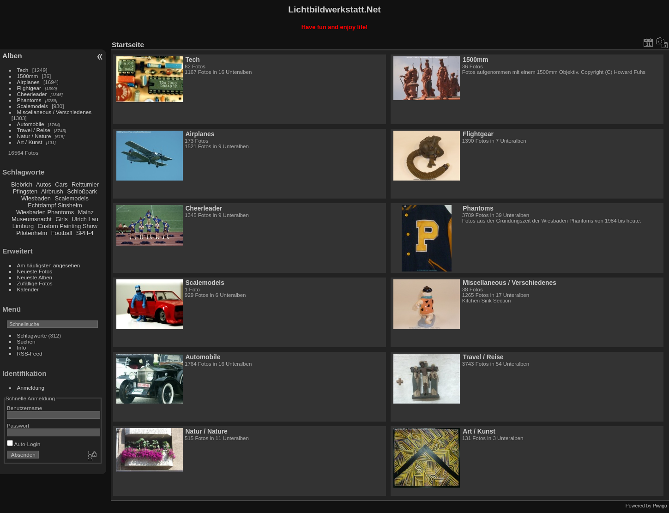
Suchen (26, 341)
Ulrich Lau (85, 219)
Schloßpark (82, 191)
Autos (43, 184)
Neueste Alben (35, 277)
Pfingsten (25, 191)
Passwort (18, 425)
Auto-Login (24, 444)
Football (61, 232)
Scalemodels (32, 106)
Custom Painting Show (67, 226)
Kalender (28, 289)
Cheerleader (32, 94)
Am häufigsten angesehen (48, 265)
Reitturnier (85, 184)
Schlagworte (32, 335)
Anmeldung (31, 388)
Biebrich (21, 184)
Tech (23, 70)
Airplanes (28, 82)
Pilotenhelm (31, 232)
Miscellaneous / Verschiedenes (54, 112)
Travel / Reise (33, 130)
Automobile (30, 124)
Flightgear (29, 88)
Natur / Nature (34, 136)
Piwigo (660, 505)
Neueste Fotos (35, 271)
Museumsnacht (32, 219)
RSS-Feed (29, 353)
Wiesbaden (36, 198)
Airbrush (52, 191)
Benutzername (24, 408)
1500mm (27, 76)
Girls (61, 219)
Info (21, 347)
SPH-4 (85, 232)
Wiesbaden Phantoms (45, 212)
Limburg (23, 226)
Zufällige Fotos (35, 283)
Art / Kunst (29, 142)
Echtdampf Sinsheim (55, 205)
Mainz (86, 212)
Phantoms (29, 100)
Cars (61, 184)
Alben (12, 56)
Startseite (128, 44)
